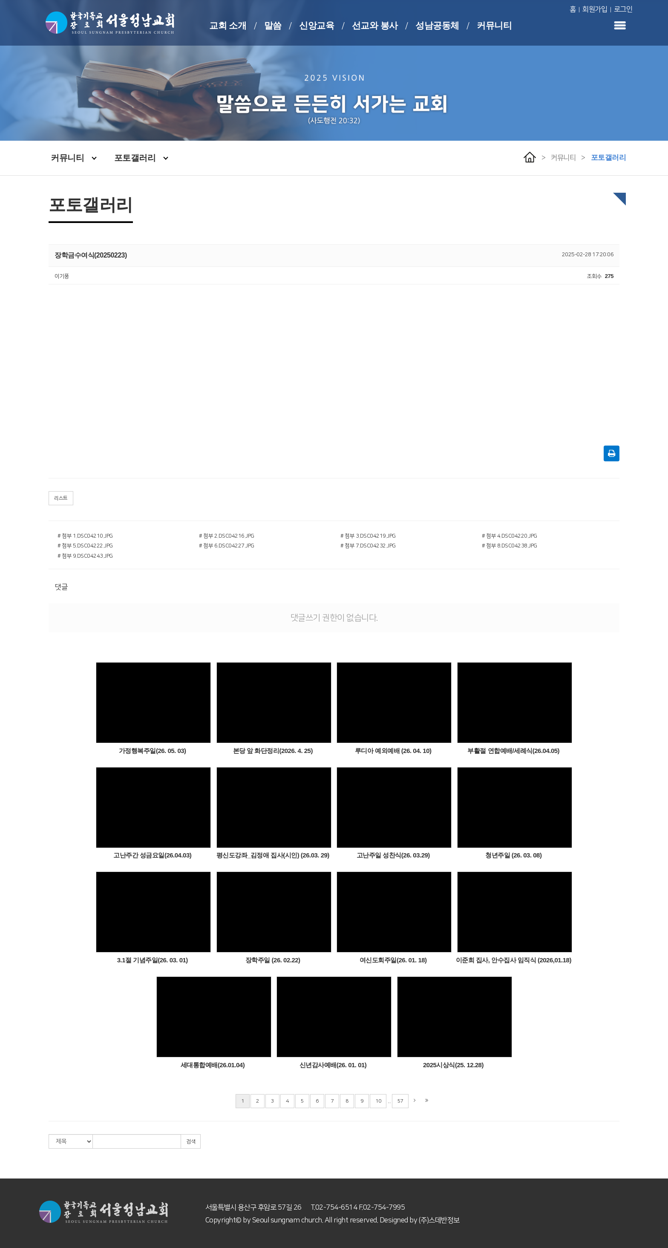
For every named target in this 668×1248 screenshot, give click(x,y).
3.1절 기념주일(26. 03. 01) (152, 960)
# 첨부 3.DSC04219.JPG (368, 536)
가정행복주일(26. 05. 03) (152, 750)
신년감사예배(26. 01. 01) (333, 1064)
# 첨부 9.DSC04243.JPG (85, 556)
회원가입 (594, 9)
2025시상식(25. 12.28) (453, 1064)
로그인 (623, 9)
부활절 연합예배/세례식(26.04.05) (513, 750)
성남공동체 (437, 25)
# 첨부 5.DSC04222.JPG (85, 546)
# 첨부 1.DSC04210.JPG (85, 536)
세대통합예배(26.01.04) (213, 1064)
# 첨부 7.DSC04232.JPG (368, 546)
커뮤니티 (494, 25)
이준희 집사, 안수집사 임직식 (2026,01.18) (513, 960)
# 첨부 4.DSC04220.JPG (509, 536)
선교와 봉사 (375, 25)
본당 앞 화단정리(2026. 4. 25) (273, 750)
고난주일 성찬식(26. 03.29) (393, 855)
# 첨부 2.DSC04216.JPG (226, 536)
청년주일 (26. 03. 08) (513, 855)
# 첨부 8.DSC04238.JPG (509, 546)
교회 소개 (227, 25)
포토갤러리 (141, 157)
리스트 (61, 498)
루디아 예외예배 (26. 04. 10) (393, 750)
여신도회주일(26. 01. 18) (393, 960)
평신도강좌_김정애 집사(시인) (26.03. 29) (272, 855)
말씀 (273, 25)
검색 (190, 1141)
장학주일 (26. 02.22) (272, 960)
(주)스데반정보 (439, 1220)
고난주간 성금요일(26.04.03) (152, 855)
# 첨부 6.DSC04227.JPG (226, 546)
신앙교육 (316, 25)
